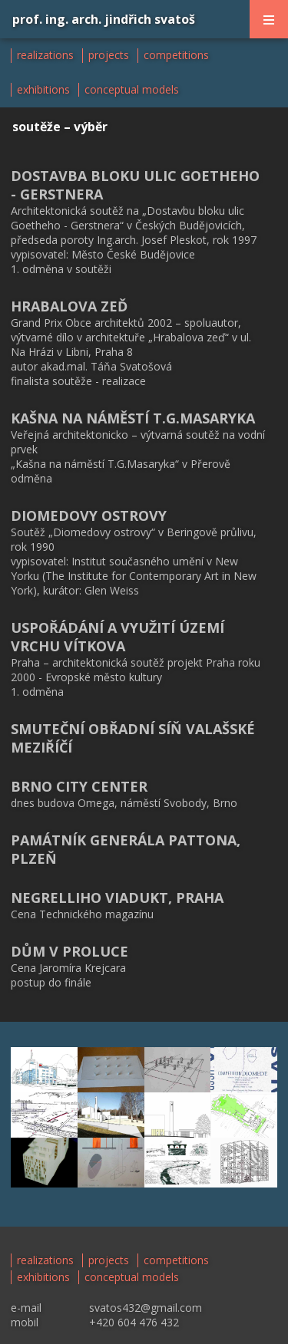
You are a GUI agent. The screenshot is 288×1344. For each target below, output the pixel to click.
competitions (176, 55)
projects (108, 55)
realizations (45, 55)
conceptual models (131, 90)
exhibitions (43, 90)
